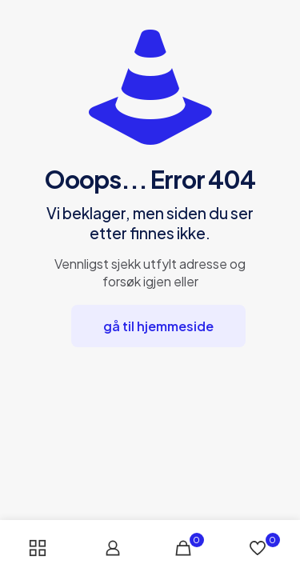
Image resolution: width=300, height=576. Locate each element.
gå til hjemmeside (158, 326)
